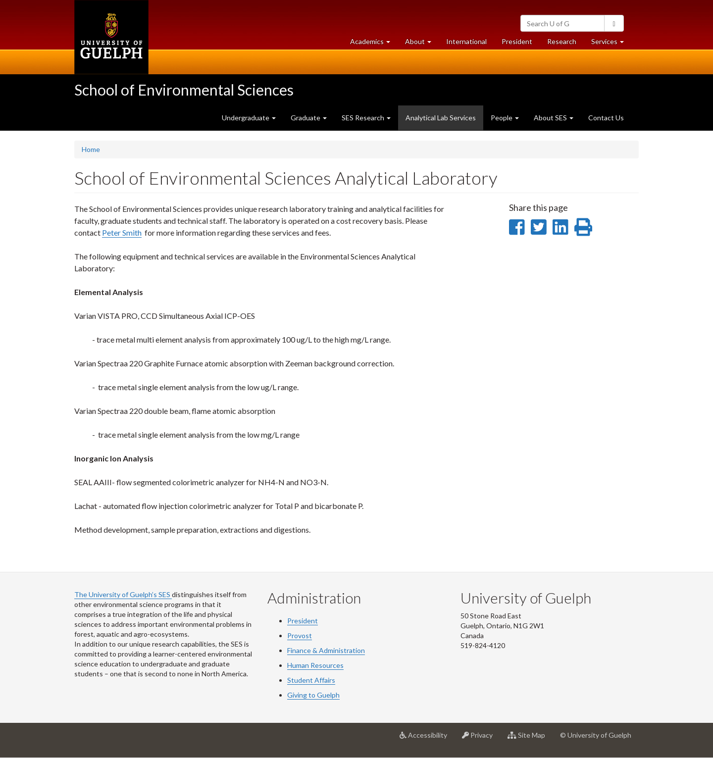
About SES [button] (553, 117)
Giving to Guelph (313, 695)
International (466, 41)
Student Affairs (311, 680)
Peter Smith (122, 232)
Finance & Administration (326, 650)
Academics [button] (374, 43)
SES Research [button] (366, 117)
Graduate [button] (309, 117)
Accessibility (427, 739)
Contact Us (606, 117)
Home (91, 149)
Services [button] (611, 43)
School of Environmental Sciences (184, 90)
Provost (299, 635)
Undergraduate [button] (249, 117)
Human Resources (315, 665)
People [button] (505, 117)
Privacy (481, 739)
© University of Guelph (595, 735)
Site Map (530, 739)
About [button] (422, 43)
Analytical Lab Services (444, 121)
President (517, 41)
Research (565, 43)
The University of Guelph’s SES (123, 594)
